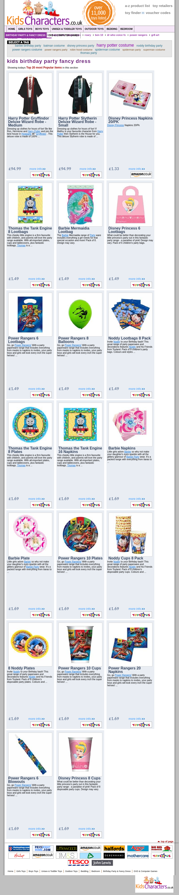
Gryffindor (41, 134)
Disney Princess (115, 125)
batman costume (54, 45)
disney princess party (80, 45)
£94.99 (15, 168)
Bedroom (126, 29)
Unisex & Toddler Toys (67, 29)
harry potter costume (115, 45)
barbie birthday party (28, 45)
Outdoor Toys (94, 29)
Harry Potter (34, 131)
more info (35, 169)
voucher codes (158, 13)
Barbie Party (132, 457)
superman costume (154, 49)
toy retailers (162, 6)
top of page (167, 841)
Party (92, 235)
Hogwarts (26, 134)
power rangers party (56, 49)
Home (11, 29)
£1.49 (14, 278)
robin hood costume (81, 49)
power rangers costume (27, 49)
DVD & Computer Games (63, 35)
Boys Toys (42, 29)
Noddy (117, 341)
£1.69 (14, 498)
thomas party (88, 53)
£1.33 (114, 168)
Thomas (21, 245)
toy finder (133, 13)
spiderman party (131, 49)
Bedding (112, 29)
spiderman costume (107, 49)
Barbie (65, 235)
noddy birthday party (149, 45)
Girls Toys (25, 29)
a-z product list (137, 6)
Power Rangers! (23, 345)
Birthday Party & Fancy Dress (25, 35)
